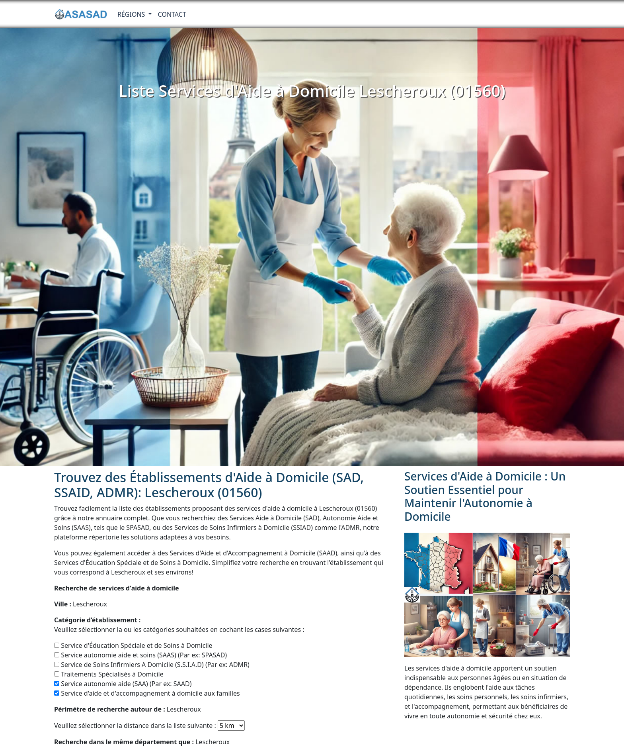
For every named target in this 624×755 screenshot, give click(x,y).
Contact (172, 14)
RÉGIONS (132, 14)
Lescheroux (80, 604)
